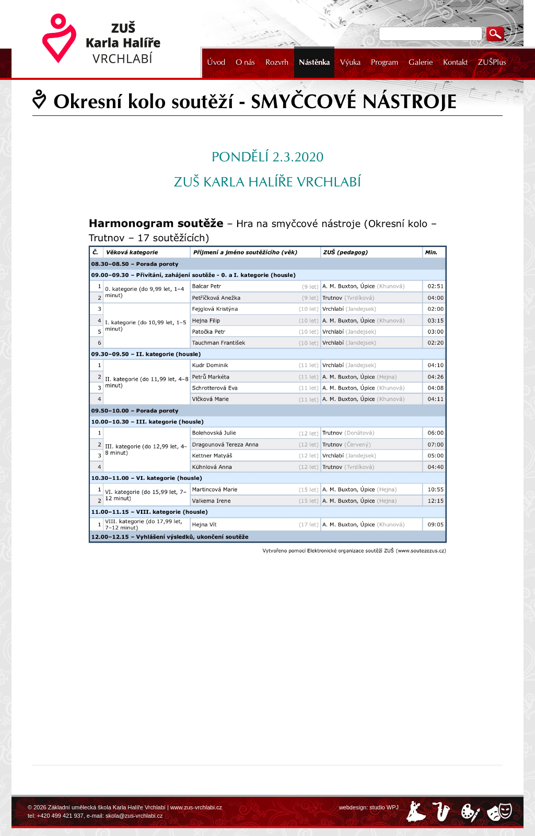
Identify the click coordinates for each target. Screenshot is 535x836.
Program (384, 62)
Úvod (216, 62)
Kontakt (455, 62)
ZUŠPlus (492, 62)
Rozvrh (276, 62)
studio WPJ (384, 807)
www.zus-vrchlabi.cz (196, 807)
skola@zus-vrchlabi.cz (134, 816)
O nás (245, 62)
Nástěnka (314, 62)
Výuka (350, 62)
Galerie (421, 62)
